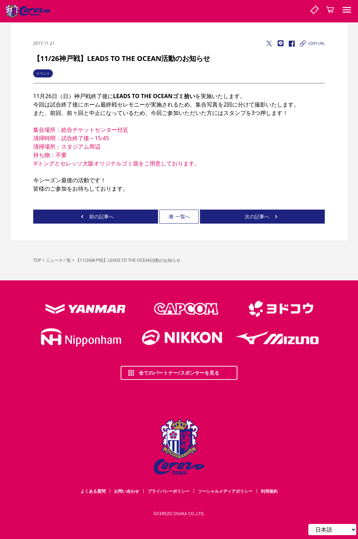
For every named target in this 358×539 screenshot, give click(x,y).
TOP (37, 260)
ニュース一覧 (58, 260)
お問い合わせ (126, 491)
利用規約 (269, 491)
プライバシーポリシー (168, 491)
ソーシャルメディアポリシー (225, 491)
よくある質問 (93, 491)
